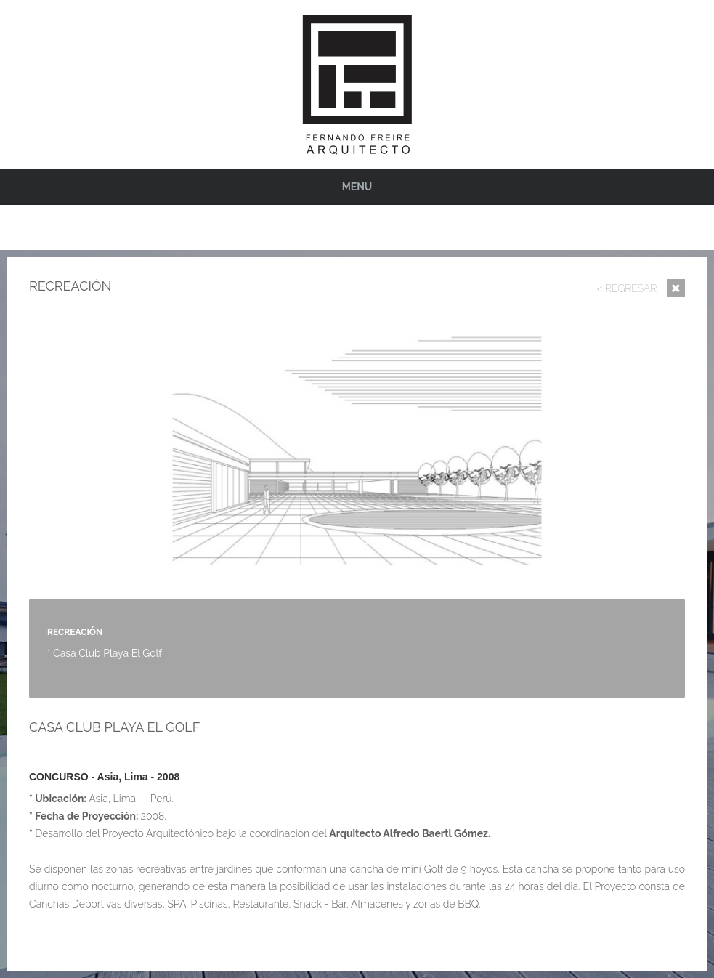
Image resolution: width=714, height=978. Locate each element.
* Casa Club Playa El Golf (104, 653)
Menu (357, 187)
